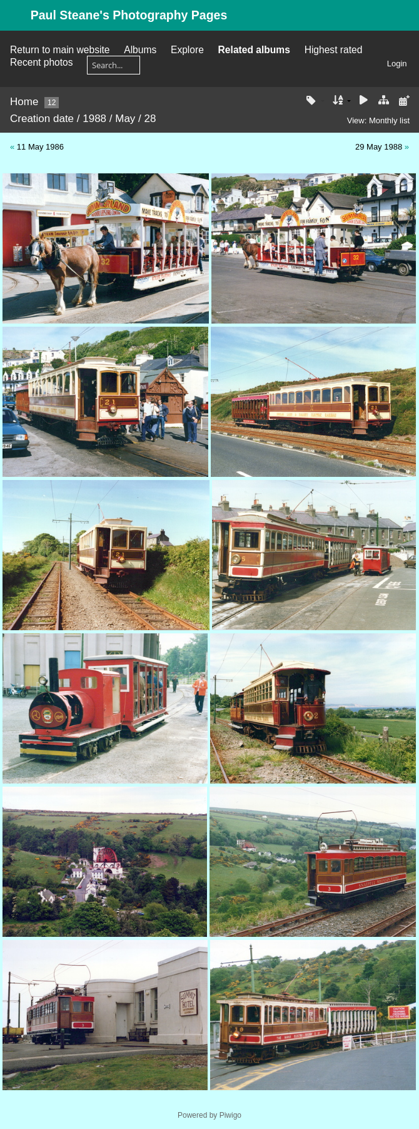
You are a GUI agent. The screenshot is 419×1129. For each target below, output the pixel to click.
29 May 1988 (378, 146)
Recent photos (41, 62)
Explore (187, 49)
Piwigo (230, 1115)
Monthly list (389, 120)
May (125, 119)
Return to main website (59, 49)
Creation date (42, 119)
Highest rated (334, 49)
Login (397, 63)
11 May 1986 (40, 146)
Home (24, 102)
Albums (140, 49)
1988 (94, 119)
